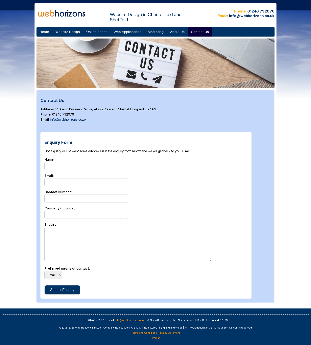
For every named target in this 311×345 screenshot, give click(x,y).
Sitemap (155, 337)
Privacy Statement (169, 332)
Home (44, 32)
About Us (177, 32)
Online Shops (96, 32)
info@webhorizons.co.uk (252, 15)
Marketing (156, 32)
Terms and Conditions (144, 332)
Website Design (67, 32)
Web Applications (127, 32)
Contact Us (200, 32)
